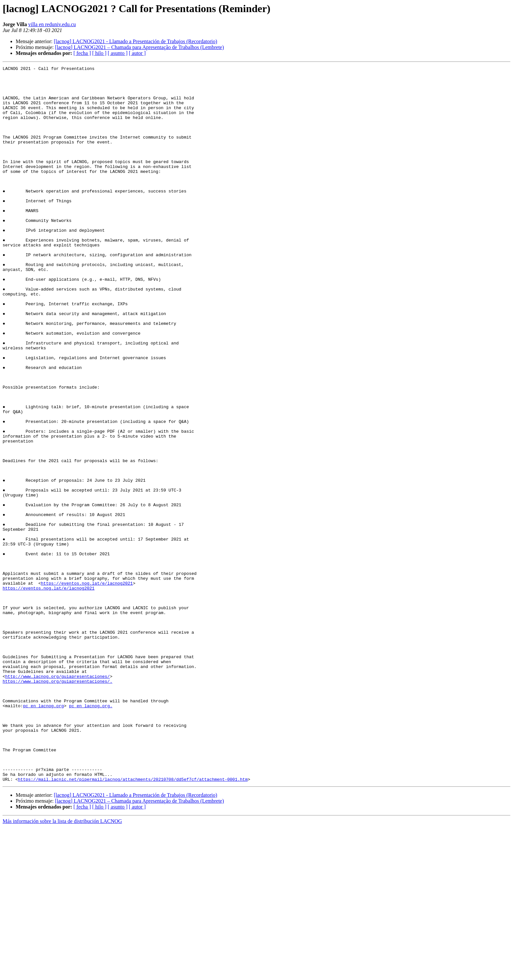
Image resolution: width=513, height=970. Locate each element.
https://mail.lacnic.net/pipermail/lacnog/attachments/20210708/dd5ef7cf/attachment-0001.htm (133, 922)
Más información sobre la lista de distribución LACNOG (62, 964)
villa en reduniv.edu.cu (52, 24)
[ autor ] (137, 53)
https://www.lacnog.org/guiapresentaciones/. (57, 805)
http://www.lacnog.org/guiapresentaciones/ (57, 799)
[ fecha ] (82, 53)
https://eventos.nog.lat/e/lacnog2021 (87, 687)
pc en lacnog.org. (91, 834)
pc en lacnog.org (43, 834)
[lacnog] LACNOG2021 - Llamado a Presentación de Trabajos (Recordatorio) (135, 41)
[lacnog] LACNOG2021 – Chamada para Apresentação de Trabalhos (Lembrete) (139, 47)
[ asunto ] (117, 53)
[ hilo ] (99, 53)
